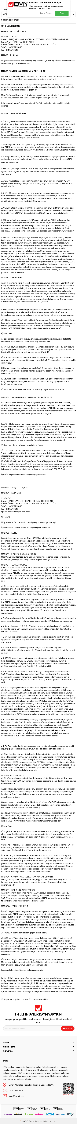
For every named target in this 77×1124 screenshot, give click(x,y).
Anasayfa (6, 9)
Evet (62, 13)
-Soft (23, 1121)
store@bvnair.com (17, 1096)
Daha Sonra (46, 13)
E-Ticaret (30, 1121)
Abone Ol (67, 1028)
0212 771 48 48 (16, 1090)
